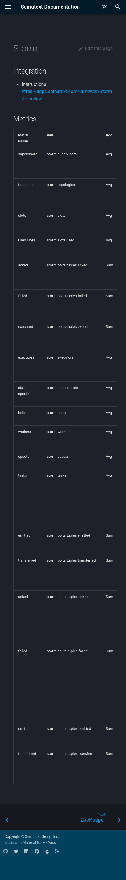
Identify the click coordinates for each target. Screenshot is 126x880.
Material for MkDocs (39, 842)
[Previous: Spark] (8, 819)
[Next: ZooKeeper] (99, 819)
